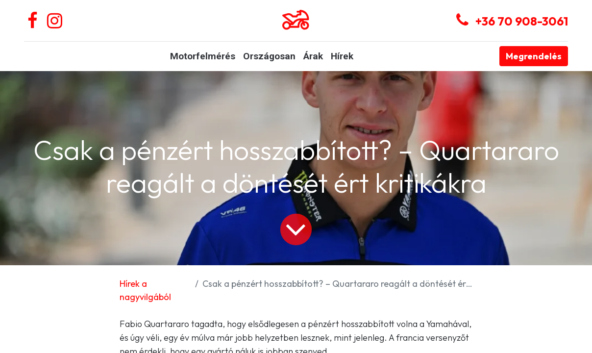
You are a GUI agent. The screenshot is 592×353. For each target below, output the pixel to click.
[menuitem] (202, 57)
